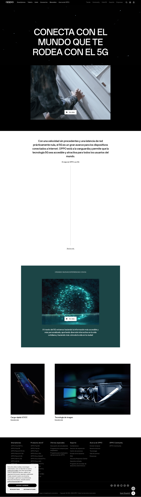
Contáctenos (74, 446)
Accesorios (43, 2)
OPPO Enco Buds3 (37, 456)
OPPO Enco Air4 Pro (37, 464)
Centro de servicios (76, 451)
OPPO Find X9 (15, 448)
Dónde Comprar (95, 446)
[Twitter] (118, 485)
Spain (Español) (125, 493)
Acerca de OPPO (64, 2)
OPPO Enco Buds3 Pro (38, 458)
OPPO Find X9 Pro (17, 446)
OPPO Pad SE (35, 446)
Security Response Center (78, 458)
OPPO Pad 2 (35, 451)
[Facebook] (111, 485)
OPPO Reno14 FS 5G (18, 451)
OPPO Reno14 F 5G (17, 453)
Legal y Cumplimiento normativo (48, 493)
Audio (36, 2)
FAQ (71, 456)
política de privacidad (14, 481)
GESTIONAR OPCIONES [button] (30, 489)
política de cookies (13, 470)
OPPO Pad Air (35, 448)
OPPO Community (115, 446)
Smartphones (21, 2)
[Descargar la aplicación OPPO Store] (133, 493)
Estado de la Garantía (77, 453)
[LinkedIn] (115, 485)
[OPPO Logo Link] (10, 2)
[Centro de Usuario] (130, 2)
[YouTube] (121, 485)
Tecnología (93, 451)
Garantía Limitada (76, 461)
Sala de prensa (95, 453)
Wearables (53, 2)
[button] (35, 467)
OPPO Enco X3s (36, 453)
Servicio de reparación (77, 448)
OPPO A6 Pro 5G (16, 458)
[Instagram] (125, 485)
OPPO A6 (14, 464)
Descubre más (15, 420)
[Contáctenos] (133, 488)
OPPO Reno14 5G (16, 456)
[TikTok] (128, 485)
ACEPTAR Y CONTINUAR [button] (22, 485)
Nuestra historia (95, 448)
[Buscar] (126, 2)
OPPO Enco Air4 (36, 461)
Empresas (93, 456)
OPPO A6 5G (15, 461)
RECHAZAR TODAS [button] (15, 489)
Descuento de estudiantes (59, 446)
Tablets (30, 2)
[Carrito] (134, 2)
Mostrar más (70, 248)
